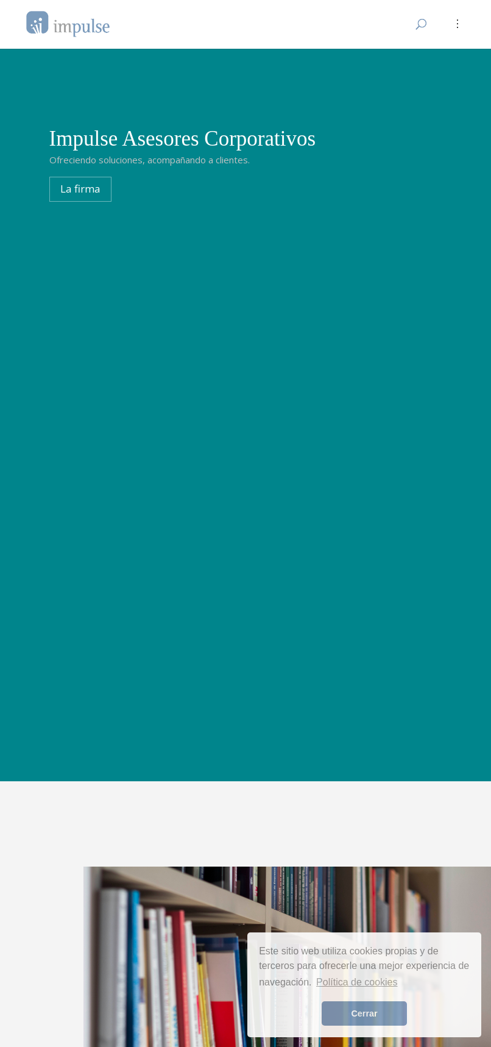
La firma (80, 189)
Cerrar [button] (364, 1013)
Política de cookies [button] (356, 982)
